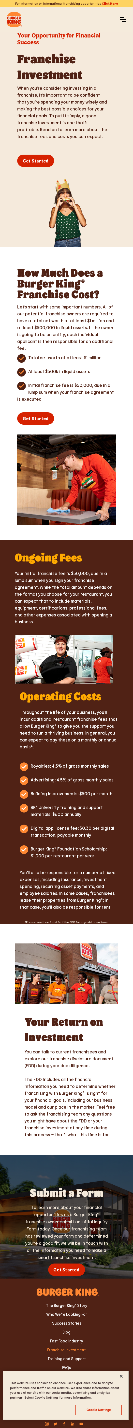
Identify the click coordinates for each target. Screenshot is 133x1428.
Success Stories (66, 1323)
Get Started (36, 160)
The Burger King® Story (66, 1305)
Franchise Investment (66, 1349)
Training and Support (66, 1358)
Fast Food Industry (66, 1340)
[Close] (121, 1376)
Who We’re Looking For (66, 1314)
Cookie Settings (99, 1410)
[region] (66, 1395)
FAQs (66, 1367)
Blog (66, 1332)
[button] (123, 19)
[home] (14, 19)
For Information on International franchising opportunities (66, 3)
